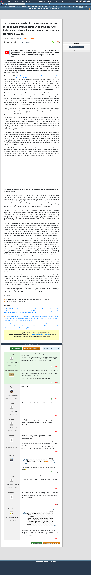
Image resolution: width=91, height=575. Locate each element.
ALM (35, 4)
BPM (29, 6)
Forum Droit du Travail (42, 8)
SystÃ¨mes (87, 4)
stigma (11, 393)
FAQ (22, 1)
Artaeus (12, 360)
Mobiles (81, 4)
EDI (57, 4)
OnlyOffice (86, 6)
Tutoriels (16, 1)
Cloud (27, 4)
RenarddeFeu (11, 499)
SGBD (70, 4)
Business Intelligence (37, 6)
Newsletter (41, 1)
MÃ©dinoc (11, 515)
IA (31, 4)
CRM (61, 6)
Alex (20, 40)
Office (75, 4)
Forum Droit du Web (55, 8)
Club (68, 1)
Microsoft (40, 4)
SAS (65, 6)
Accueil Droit (32, 8)
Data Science (48, 6)
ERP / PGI (55, 6)
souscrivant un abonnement (40, 337)
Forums (8, 1)
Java (45, 4)
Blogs (28, 1)
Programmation (63, 4)
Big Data (24, 6)
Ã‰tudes (56, 1)
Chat (33, 1)
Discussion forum (76, 47)
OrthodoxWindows (11, 377)
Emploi (49, 1)
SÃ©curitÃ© (75, 6)
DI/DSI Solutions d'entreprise (16, 4)
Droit (63, 1)
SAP (69, 6)
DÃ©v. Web (51, 4)
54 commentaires (29, 40)
